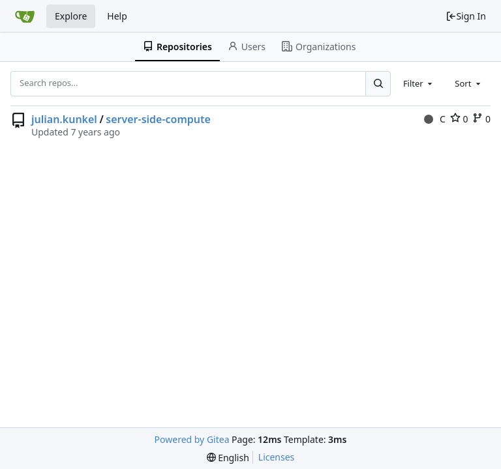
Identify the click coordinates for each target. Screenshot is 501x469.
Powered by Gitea (192, 439)
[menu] (228, 457)
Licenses (276, 457)
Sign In (466, 16)
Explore (71, 16)
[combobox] (418, 83)
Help (117, 16)
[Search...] (377, 83)
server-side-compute (158, 119)
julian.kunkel (64, 119)
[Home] (25, 16)
